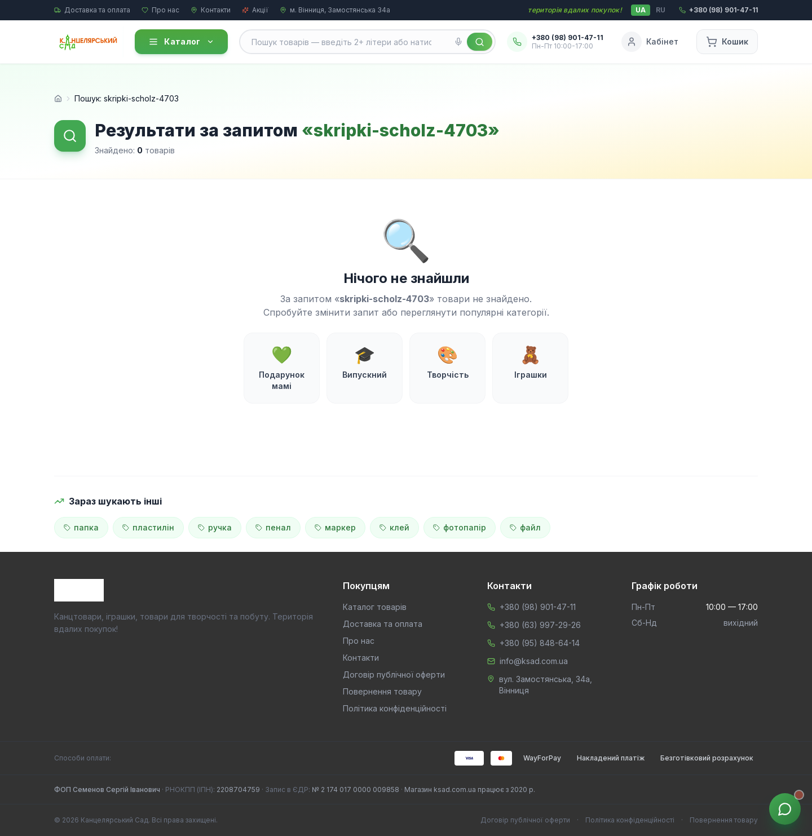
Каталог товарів (375, 607)
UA (641, 10)
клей (394, 527)
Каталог (181, 42)
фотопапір (459, 527)
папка (81, 527)
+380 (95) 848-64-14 (540, 643)
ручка (215, 527)
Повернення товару (382, 691)
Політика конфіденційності (395, 708)
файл (525, 527)
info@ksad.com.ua (534, 661)
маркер (335, 527)
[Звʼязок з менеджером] (785, 809)
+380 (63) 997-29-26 (540, 625)
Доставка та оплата (92, 10)
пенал (273, 527)
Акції (255, 10)
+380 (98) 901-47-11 (538, 607)
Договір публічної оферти (394, 674)
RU (660, 10)
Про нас (160, 10)
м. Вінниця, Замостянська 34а (335, 10)
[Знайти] (479, 42)
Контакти (211, 10)
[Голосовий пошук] (458, 42)
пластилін (148, 527)
